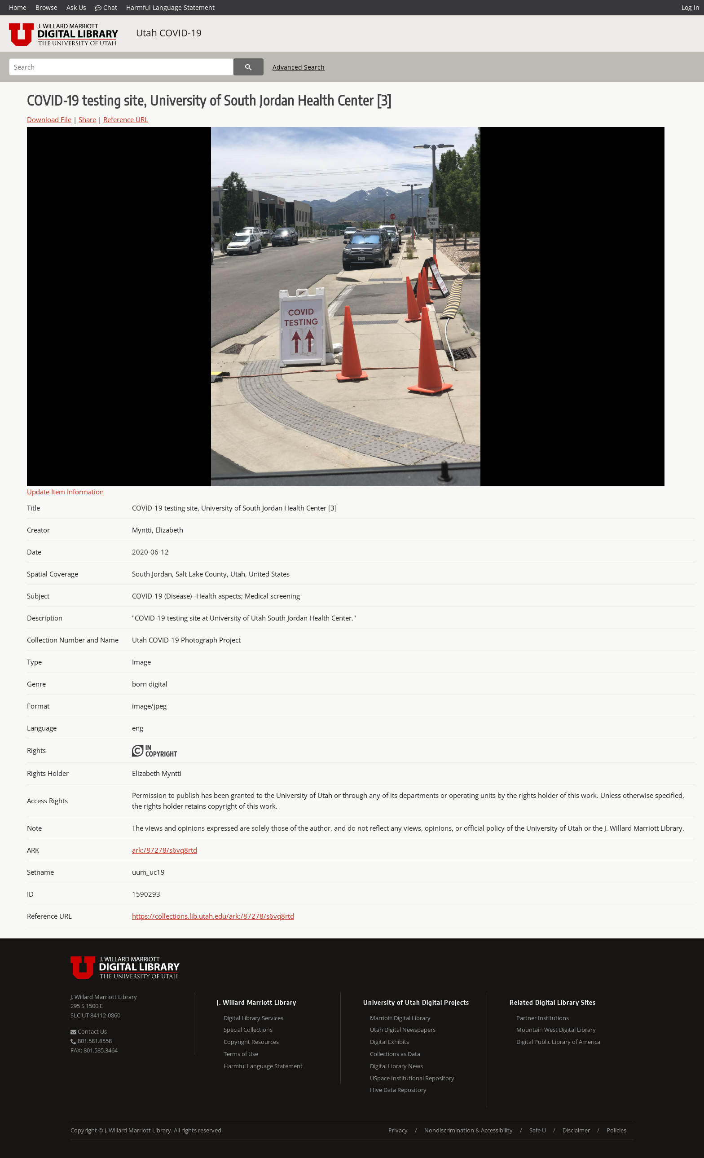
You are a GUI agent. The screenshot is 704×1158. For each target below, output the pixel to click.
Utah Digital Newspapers (403, 1030)
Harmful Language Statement (170, 7)
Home (17, 7)
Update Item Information (65, 491)
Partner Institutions (542, 1018)
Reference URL (125, 119)
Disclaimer (576, 1130)
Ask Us (76, 7)
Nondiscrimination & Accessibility (468, 1130)
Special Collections (248, 1030)
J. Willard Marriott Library (103, 997)
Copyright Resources (251, 1042)
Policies (616, 1130)
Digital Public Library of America (558, 1042)
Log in (691, 7)
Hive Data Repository (398, 1090)
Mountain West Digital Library (556, 1030)
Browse (46, 7)
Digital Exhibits (389, 1042)
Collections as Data (395, 1054)
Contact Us (88, 1031)
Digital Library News (396, 1066)
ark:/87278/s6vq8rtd (164, 849)
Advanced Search (299, 67)
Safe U (537, 1130)
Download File (49, 119)
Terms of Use (241, 1054)
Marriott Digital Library (400, 1018)
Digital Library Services (253, 1018)
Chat (106, 7)
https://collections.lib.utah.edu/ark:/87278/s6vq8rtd (213, 915)
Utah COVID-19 (169, 32)
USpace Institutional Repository (412, 1078)
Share (87, 119)
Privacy (398, 1130)
